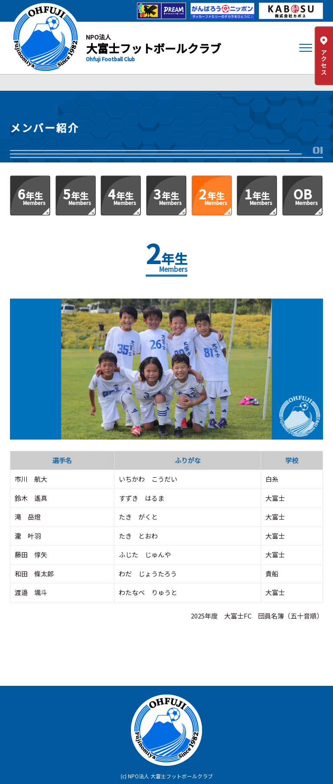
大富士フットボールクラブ (153, 48)
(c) (124, 776)
